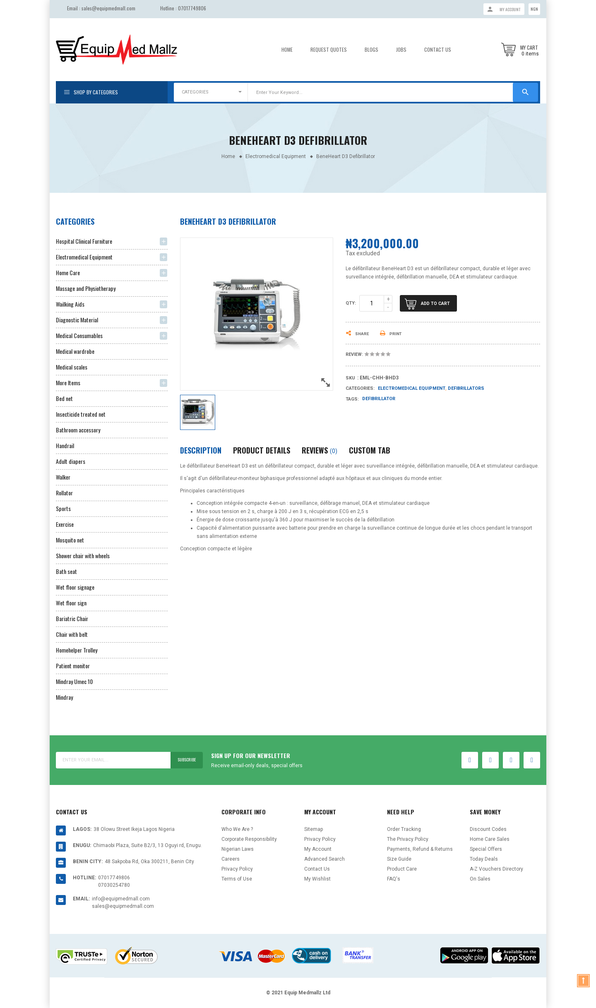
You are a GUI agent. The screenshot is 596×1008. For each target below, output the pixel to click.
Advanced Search (324, 859)
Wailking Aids (70, 304)
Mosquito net (70, 539)
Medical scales (71, 366)
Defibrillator (378, 398)
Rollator (64, 492)
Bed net (64, 398)
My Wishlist (317, 879)
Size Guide (399, 859)
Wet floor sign (71, 602)
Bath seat (66, 571)
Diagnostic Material (77, 319)
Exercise (65, 524)
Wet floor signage (75, 587)
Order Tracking (404, 829)
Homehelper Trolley (76, 650)
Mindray (64, 697)
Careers (230, 859)
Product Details (261, 450)
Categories (75, 221)
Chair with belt (72, 634)
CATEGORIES (195, 92)
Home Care (68, 272)
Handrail (65, 445)
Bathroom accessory (78, 429)
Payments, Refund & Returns (420, 849)
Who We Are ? (237, 829)
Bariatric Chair (72, 618)
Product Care (402, 869)
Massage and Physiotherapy (85, 288)
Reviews (319, 450)
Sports (63, 508)
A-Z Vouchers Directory (496, 869)
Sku (350, 378)
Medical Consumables (79, 335)
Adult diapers (70, 461)
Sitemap (313, 829)
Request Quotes (328, 49)
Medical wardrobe (75, 351)
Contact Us (437, 49)
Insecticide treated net (81, 414)
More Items (68, 382)
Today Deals (484, 859)
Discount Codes (488, 829)
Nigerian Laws (237, 849)
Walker (63, 477)
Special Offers (486, 849)
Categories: (360, 388)
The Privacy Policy (407, 839)
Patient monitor (73, 665)
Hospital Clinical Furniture (84, 241)
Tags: (352, 399)
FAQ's (393, 879)
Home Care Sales (489, 839)
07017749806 (192, 8)
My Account (318, 849)
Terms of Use (236, 879)
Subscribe (184, 759)
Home (287, 49)
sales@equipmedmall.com (108, 8)
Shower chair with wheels (83, 555)
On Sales (480, 879)
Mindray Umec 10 (74, 681)
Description (200, 450)
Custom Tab (369, 450)
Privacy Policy (237, 869)
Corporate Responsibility (249, 839)
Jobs (401, 49)
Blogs (371, 49)
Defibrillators (466, 388)
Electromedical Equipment (84, 256)
